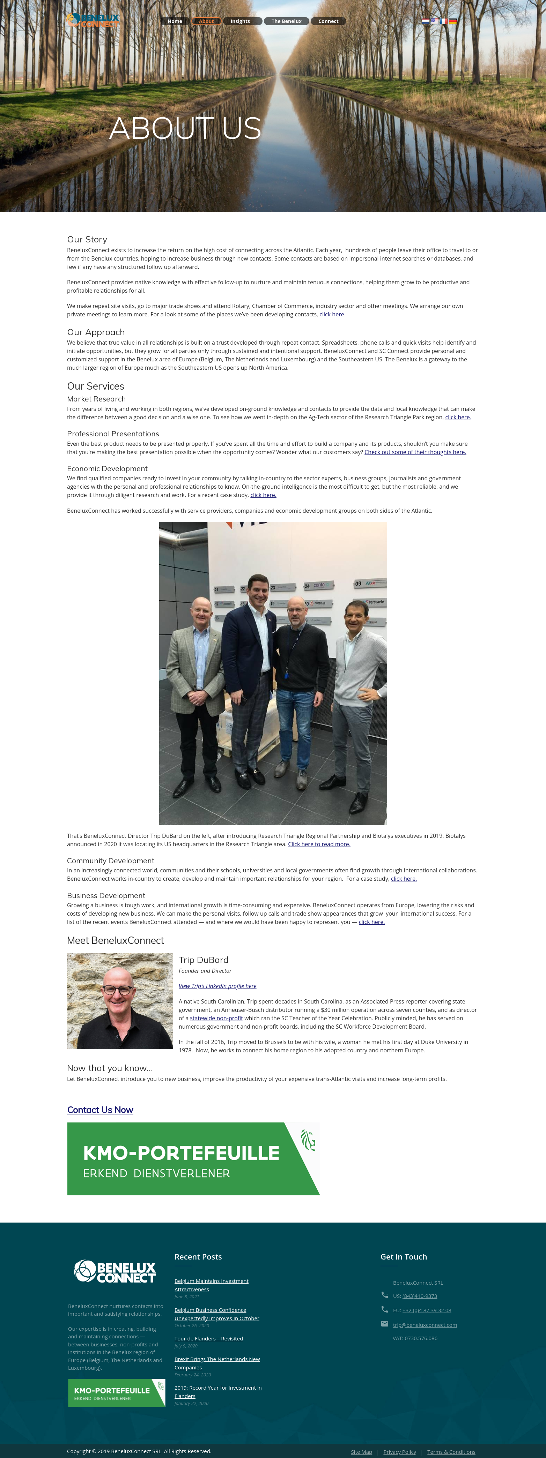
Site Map (361, 1450)
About (206, 21)
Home (175, 21)
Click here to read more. (319, 843)
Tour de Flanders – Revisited (209, 1337)
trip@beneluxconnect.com (425, 1323)
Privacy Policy (399, 1450)
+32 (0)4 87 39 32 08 (427, 1309)
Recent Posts (198, 1255)
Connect (328, 21)
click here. (332, 314)
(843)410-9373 (420, 1294)
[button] (100, 1108)
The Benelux (287, 21)
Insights (244, 21)
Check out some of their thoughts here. (415, 452)
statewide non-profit (216, 1017)
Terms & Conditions (451, 1450)
